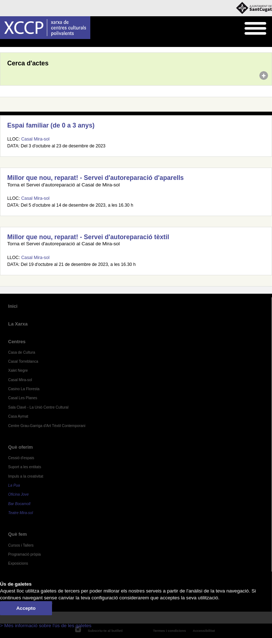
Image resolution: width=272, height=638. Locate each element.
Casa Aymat (18, 416)
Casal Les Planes (22, 398)
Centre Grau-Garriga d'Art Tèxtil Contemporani (47, 426)
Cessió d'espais (21, 458)
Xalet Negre (18, 370)
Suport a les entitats (24, 467)
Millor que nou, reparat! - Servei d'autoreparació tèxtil (88, 237)
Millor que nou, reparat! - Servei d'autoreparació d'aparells (95, 177)
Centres (17, 341)
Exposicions (18, 563)
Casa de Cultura (21, 352)
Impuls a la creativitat (25, 476)
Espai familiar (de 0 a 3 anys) (51, 125)
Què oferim (20, 447)
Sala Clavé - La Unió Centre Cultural (38, 407)
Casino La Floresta (24, 389)
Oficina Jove (18, 494)
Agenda (19, 43)
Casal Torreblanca (23, 361)
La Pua (14, 485)
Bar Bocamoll (19, 504)
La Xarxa (18, 324)
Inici (4, 43)
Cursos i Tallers (21, 545)
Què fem (17, 534)
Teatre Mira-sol (20, 513)
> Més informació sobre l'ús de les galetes (45, 625)
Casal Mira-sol (35, 139)
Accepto (26, 608)
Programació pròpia (24, 554)
